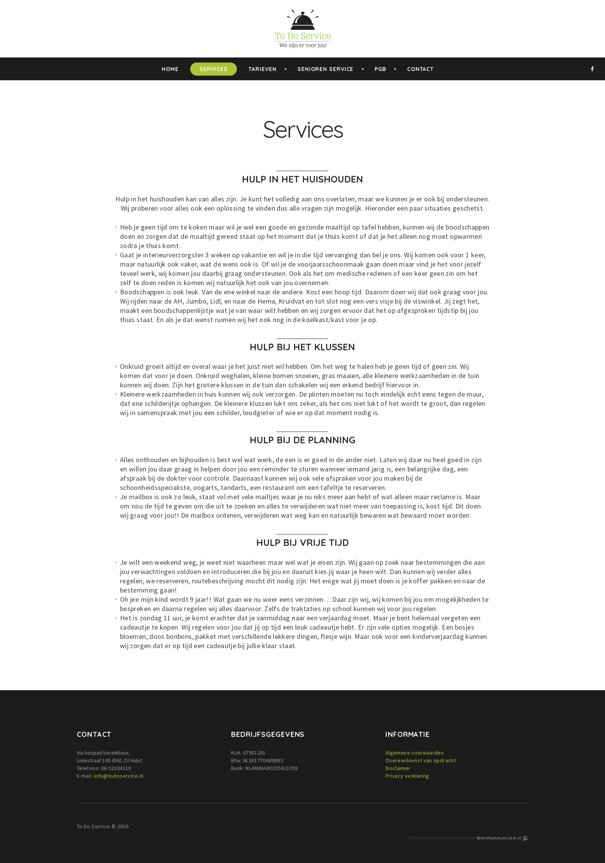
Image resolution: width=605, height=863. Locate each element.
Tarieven (262, 69)
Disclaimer (398, 768)
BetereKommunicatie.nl (499, 837)
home (170, 69)
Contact (420, 69)
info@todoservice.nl (119, 775)
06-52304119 (116, 768)
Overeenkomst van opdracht (420, 760)
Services (213, 69)
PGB (380, 69)
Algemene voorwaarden (414, 752)
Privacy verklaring (407, 775)
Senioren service (325, 69)
